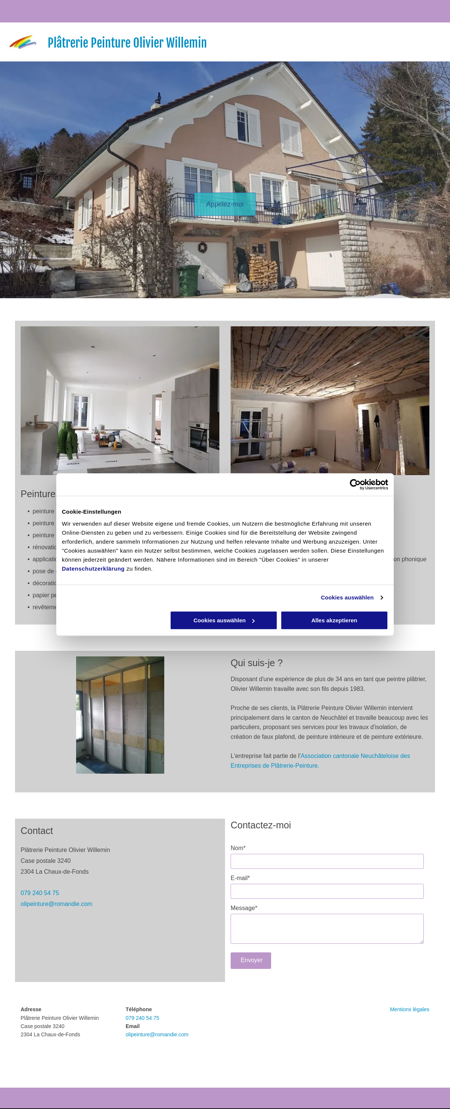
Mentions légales (409, 1009)
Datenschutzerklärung (93, 568)
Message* (244, 908)
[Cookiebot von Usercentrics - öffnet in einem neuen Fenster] (355, 484)
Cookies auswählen (347, 597)
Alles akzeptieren (334, 620)
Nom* (238, 848)
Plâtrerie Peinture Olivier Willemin (127, 43)
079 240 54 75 (40, 893)
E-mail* (240, 878)
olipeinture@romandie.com (56, 904)
